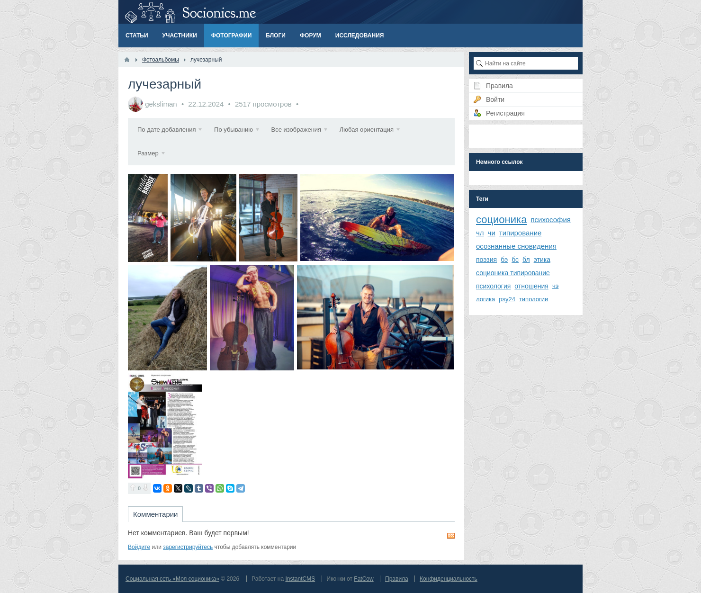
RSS (451, 535)
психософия (550, 220)
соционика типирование (513, 273)
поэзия (486, 259)
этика (542, 259)
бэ (504, 259)
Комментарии (155, 514)
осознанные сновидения (516, 246)
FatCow (363, 578)
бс (515, 259)
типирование (520, 233)
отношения (531, 286)
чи (491, 233)
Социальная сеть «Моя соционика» (172, 578)
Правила (396, 578)
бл (526, 259)
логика (485, 299)
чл (480, 233)
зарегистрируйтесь (188, 547)
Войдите (139, 547)
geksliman (161, 104)
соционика (501, 219)
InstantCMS (300, 578)
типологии (533, 299)
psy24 (507, 299)
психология (493, 286)
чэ (555, 285)
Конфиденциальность (448, 578)
